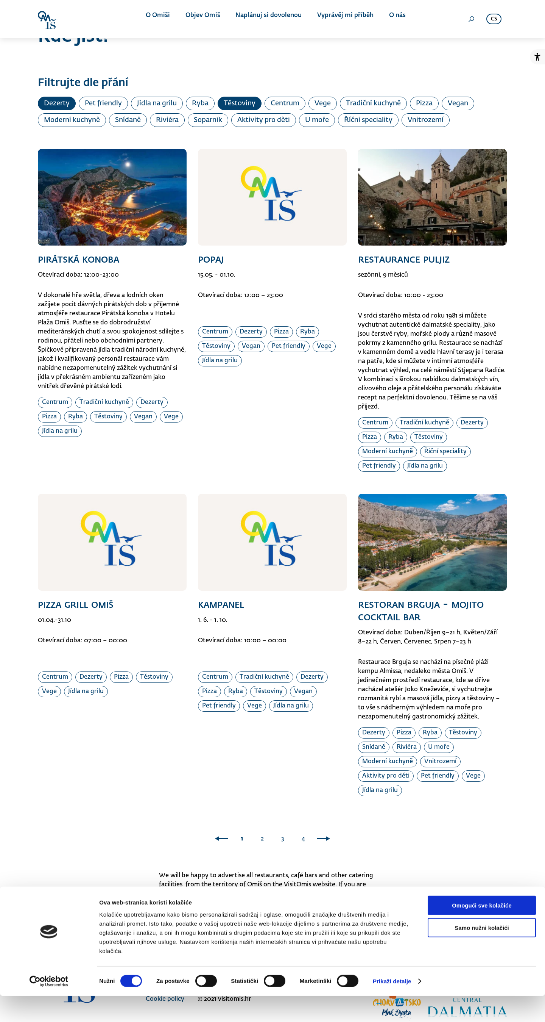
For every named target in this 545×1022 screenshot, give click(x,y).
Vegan (458, 103)
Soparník (208, 120)
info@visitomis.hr (336, 894)
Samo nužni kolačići (482, 953)
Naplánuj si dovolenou (266, 19)
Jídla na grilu (157, 103)
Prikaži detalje (392, 1007)
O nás (390, 19)
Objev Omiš (202, 19)
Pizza (424, 103)
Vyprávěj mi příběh (340, 19)
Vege (323, 103)
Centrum (285, 103)
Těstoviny (239, 103)
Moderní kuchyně (72, 120)
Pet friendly (103, 103)
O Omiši (160, 19)
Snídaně (128, 120)
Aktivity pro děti (263, 120)
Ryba (200, 103)
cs (494, 19)
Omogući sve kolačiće (482, 931)
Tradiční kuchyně (373, 103)
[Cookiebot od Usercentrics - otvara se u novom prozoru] (49, 1007)
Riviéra (167, 120)
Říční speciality (368, 120)
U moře (317, 120)
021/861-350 (191, 903)
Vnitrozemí (426, 120)
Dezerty (57, 103)
